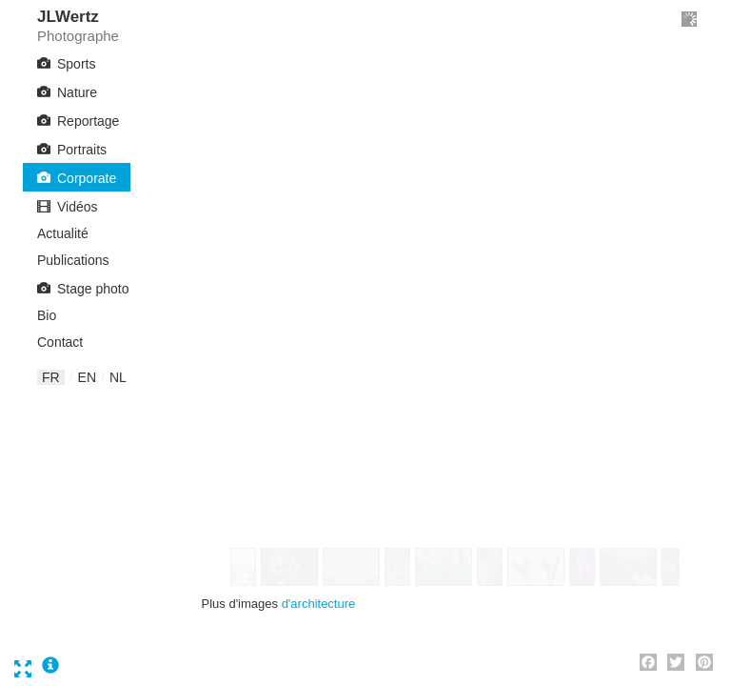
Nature (77, 92)
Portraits (82, 149)
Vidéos (77, 206)
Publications (73, 260)
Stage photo (93, 288)
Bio (46, 315)
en (87, 377)
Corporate (86, 178)
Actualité (63, 233)
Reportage (88, 121)
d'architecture (319, 603)
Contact (60, 342)
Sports (76, 63)
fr (51, 377)
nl (118, 377)
